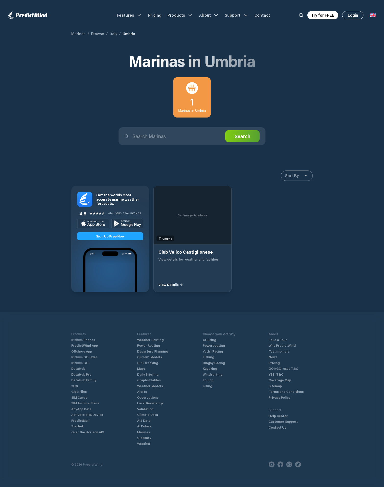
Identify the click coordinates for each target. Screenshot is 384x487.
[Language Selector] (373, 15)
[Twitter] (298, 464)
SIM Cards (79, 397)
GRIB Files (79, 391)
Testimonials (279, 351)
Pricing (155, 15)
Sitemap (275, 386)
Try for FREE (322, 15)
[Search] (301, 15)
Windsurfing (212, 374)
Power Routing (148, 345)
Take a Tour (278, 340)
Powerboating (214, 345)
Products (180, 15)
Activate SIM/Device (87, 414)
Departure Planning (152, 351)
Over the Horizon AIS (87, 432)
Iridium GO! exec (84, 357)
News (273, 357)
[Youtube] (272, 464)
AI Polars (144, 426)
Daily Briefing (147, 374)
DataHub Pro (81, 374)
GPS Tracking (147, 363)
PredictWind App (84, 345)
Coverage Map (280, 380)
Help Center (278, 416)
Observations (147, 397)
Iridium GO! (80, 363)
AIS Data (144, 420)
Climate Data (147, 414)
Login (353, 15)
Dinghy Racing (214, 363)
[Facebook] (280, 464)
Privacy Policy (279, 397)
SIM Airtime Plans (85, 403)
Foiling (208, 380)
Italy (113, 33)
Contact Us (277, 427)
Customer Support (283, 421)
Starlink (77, 426)
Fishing (208, 357)
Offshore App (81, 351)
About (209, 15)
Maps (141, 368)
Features (129, 15)
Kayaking (210, 368)
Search (242, 136)
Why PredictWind (282, 345)
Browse (97, 33)
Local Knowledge (150, 403)
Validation (145, 409)
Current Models (149, 357)
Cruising (209, 340)
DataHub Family (83, 380)
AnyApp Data (81, 409)
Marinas (78, 33)
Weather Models (150, 386)
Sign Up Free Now (110, 236)
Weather (144, 443)
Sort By (297, 176)
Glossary (144, 437)
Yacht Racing (213, 351)
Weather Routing (150, 340)
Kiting (207, 386)
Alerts (142, 391)
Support (237, 15)
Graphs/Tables (149, 380)
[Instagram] (289, 464)
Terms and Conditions (286, 391)
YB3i (74, 386)
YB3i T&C (276, 374)
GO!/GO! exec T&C (283, 368)
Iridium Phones (83, 340)
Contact (262, 15)
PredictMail (80, 420)
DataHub (78, 368)
